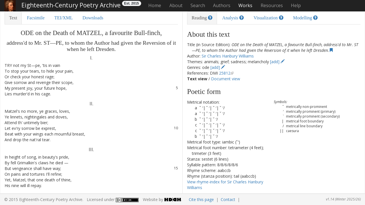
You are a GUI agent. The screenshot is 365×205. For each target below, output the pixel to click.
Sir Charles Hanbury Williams (228, 56)
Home (154, 5)
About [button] (175, 5)
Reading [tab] (202, 17)
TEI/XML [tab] (63, 17)
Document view (225, 78)
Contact (228, 199)
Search (197, 5)
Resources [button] (272, 5)
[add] (277, 61)
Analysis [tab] (233, 17)
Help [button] (296, 5)
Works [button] (245, 5)
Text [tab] (13, 17)
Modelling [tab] (305, 17)
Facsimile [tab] (35, 17)
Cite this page (201, 199)
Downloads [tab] (92, 17)
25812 (224, 73)
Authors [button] (221, 5)
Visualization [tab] (268, 17)
